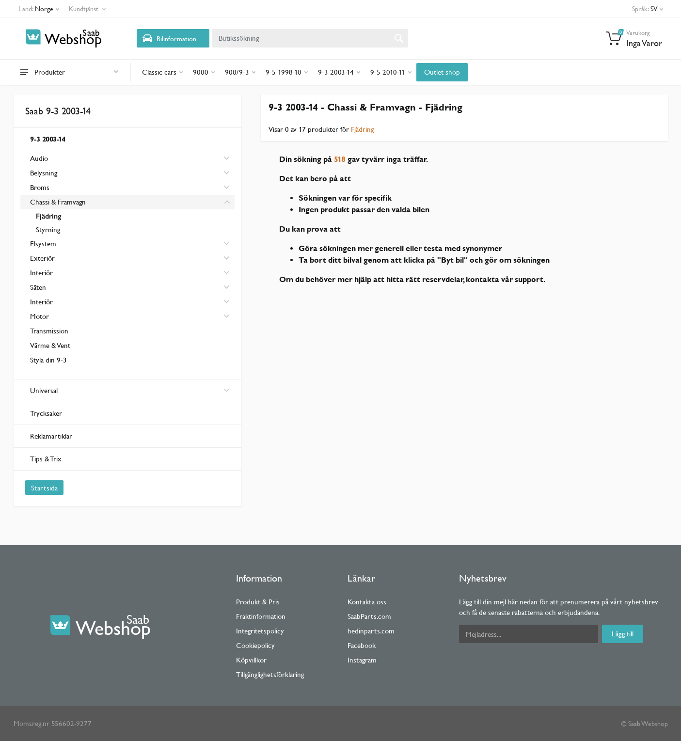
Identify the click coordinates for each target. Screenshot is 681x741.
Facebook (362, 645)
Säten (38, 287)
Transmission (49, 331)
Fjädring (48, 216)
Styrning (48, 229)
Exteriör (42, 258)
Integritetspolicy (260, 631)
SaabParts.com (369, 616)
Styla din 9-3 (48, 360)
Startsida (44, 488)
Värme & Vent (50, 345)
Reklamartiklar (51, 436)
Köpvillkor (251, 660)
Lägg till (622, 634)
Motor (39, 316)
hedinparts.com (371, 631)
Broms (39, 187)
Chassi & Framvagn (58, 202)
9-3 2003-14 (47, 139)
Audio (39, 158)
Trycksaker (46, 413)
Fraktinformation (260, 616)
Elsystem (43, 243)
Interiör (41, 272)
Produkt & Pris (258, 602)
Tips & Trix (46, 459)
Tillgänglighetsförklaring (270, 674)
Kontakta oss (367, 602)
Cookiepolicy (255, 645)
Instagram (362, 660)
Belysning (43, 173)
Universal (130, 390)
